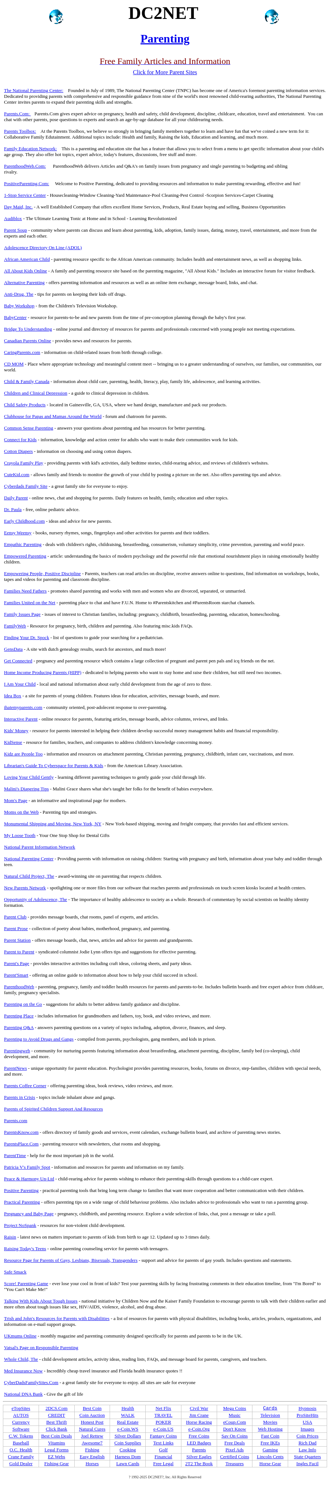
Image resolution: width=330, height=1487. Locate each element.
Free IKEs (270, 1443)
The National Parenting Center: (33, 90)
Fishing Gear (56, 1463)
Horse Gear (270, 1463)
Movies (270, 1422)
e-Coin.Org (199, 1429)
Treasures (234, 1463)
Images (307, 1429)
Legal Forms (56, 1449)
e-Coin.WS (127, 1429)
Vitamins (56, 1443)
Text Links (163, 1443)
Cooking (127, 1449)
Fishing (92, 1449)
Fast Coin (270, 1436)
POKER (163, 1422)
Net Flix (163, 1408)
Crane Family (21, 1456)
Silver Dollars (127, 1436)
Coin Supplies (127, 1443)
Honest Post (92, 1422)
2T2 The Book (199, 1463)
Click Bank (56, 1429)
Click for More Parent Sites (165, 72)
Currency (21, 1422)
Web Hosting (270, 1429)
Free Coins (199, 1436)
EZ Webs (56, 1456)
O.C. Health (20, 1449)
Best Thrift (56, 1422)
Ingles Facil (307, 1463)
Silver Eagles (199, 1456)
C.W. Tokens (21, 1436)
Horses (92, 1463)
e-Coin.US (163, 1429)
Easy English (92, 1456)
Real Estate (127, 1422)
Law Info (307, 1449)
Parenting (165, 38)
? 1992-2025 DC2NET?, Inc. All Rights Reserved (165, 1477)
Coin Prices (307, 1436)
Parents (199, 1449)
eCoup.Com (234, 1422)
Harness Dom (128, 1456)
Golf (163, 1449)
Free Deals (234, 1443)
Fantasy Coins (163, 1436)
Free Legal (163, 1463)
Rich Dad (307, 1443)
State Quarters (307, 1456)
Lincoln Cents (270, 1456)
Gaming (270, 1449)
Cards (270, 1408)
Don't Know (234, 1429)
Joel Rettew (92, 1436)
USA (307, 1422)
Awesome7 (92, 1443)
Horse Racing (199, 1422)
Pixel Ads (234, 1449)
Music (235, 1415)
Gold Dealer (20, 1463)
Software (21, 1429)
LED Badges (199, 1443)
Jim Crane (199, 1415)
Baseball (21, 1443)
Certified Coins (234, 1456)
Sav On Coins (234, 1436)
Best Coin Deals (56, 1436)
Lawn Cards (127, 1463)
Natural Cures (92, 1429)
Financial (163, 1456)
